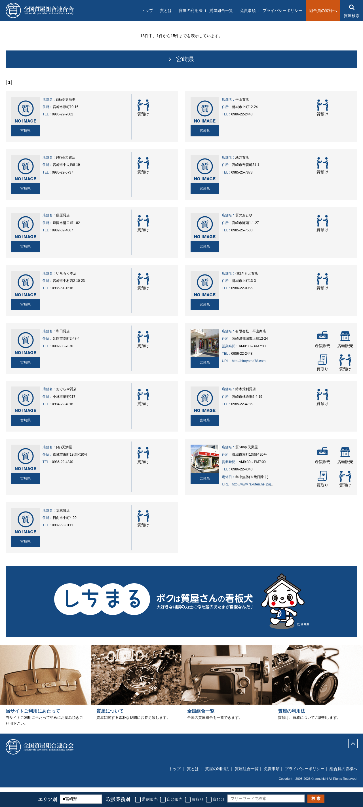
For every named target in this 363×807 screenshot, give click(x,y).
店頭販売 (175, 799)
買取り (198, 799)
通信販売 (150, 799)
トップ (147, 10)
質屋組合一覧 (221, 10)
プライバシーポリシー (282, 10)
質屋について (110, 715)
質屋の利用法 (190, 10)
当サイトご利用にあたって (33, 715)
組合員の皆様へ (323, 10)
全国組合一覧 (200, 715)
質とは (166, 10)
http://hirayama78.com (249, 361)
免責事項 (248, 10)
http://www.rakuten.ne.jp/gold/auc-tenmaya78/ (266, 484)
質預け (219, 799)
